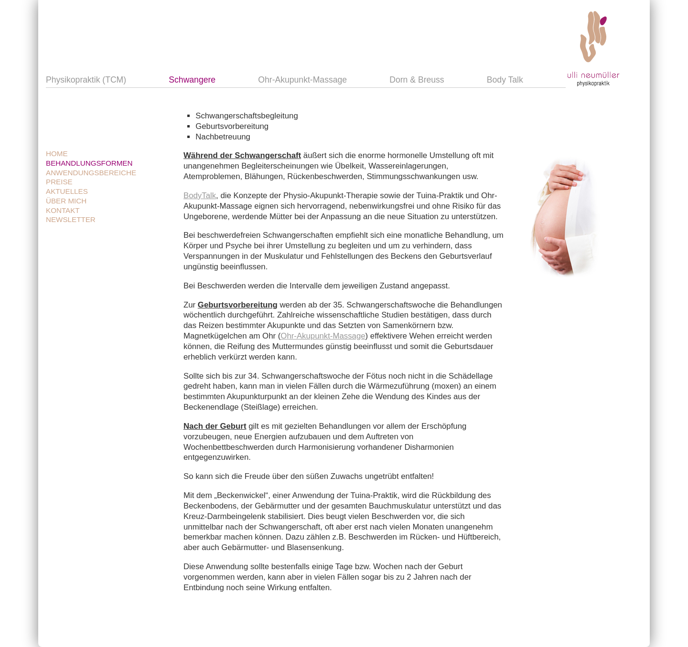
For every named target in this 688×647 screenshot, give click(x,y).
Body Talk (505, 80)
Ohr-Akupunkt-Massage (302, 80)
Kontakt (63, 210)
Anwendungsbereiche (91, 173)
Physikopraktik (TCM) (86, 80)
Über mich (66, 201)
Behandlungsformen (89, 163)
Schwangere (192, 80)
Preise (59, 182)
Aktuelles (67, 191)
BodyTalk (199, 195)
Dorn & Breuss (416, 80)
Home (57, 153)
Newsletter (71, 219)
